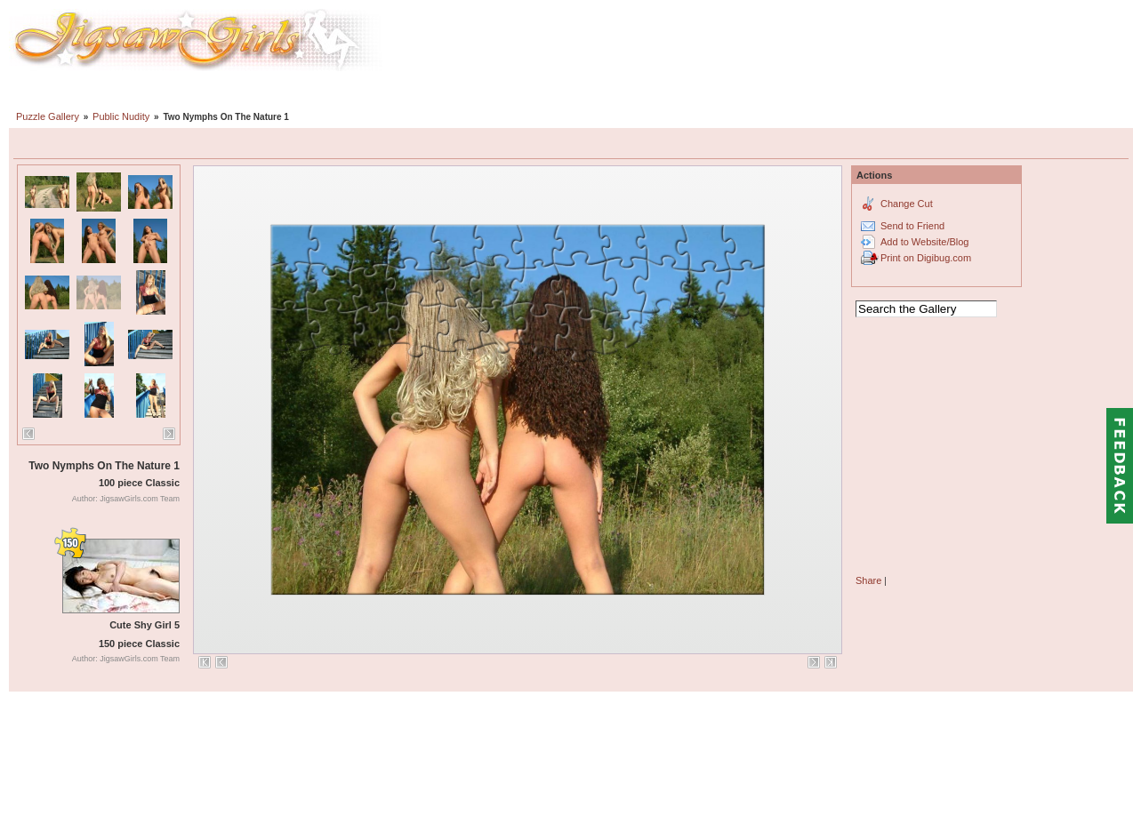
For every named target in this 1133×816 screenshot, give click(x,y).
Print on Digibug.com (925, 257)
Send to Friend (912, 225)
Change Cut (906, 203)
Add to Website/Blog (924, 241)
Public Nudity (120, 116)
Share (868, 580)
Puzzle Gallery (47, 116)
